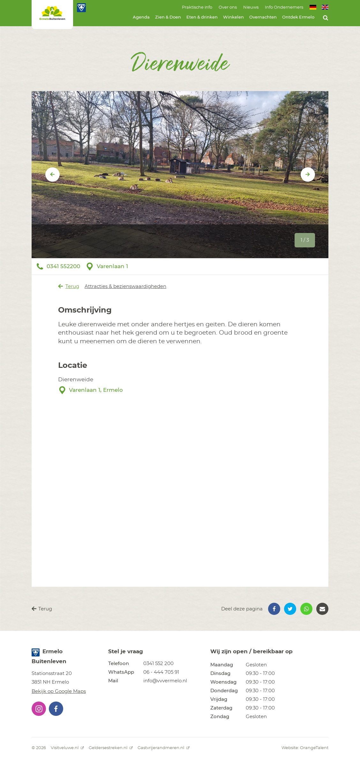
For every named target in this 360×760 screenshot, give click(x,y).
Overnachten (263, 17)
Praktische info (197, 7)
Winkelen (233, 17)
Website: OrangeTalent (304, 748)
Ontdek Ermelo (298, 17)
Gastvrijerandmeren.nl (164, 748)
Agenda (141, 17)
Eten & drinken (202, 17)
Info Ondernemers (284, 7)
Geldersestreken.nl (111, 748)
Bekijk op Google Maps (59, 691)
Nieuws (251, 7)
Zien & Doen (168, 17)
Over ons (228, 7)
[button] (274, 609)
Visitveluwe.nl (67, 748)
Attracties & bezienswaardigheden (125, 286)
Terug (68, 286)
